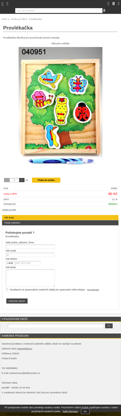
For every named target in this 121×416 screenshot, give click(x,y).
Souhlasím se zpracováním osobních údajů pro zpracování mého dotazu (47, 289)
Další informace (70, 411)
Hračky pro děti (9, 210)
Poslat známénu (12, 222)
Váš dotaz (9, 217)
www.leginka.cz (24, 349)
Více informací (93, 290)
